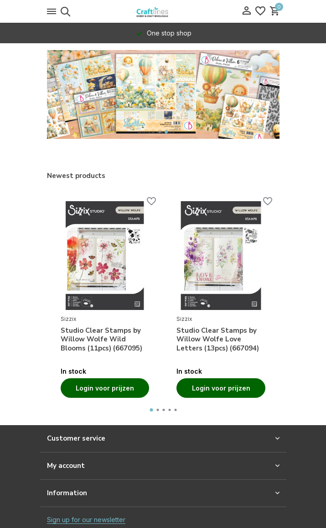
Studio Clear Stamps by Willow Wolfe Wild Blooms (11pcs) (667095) (101, 339)
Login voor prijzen (105, 388)
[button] (160, 132)
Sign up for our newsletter (86, 519)
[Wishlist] (260, 11)
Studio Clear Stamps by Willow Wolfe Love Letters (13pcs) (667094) (217, 339)
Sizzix (69, 318)
